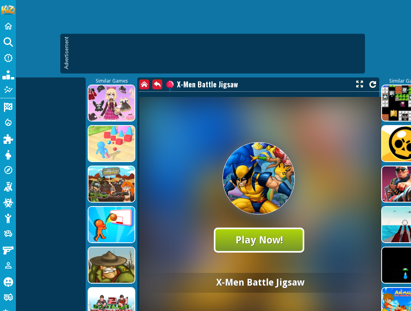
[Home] (8, 26)
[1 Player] (8, 265)
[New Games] (8, 58)
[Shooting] (8, 186)
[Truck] (8, 297)
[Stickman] (8, 218)
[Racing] (8, 106)
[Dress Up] (8, 154)
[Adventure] (8, 170)
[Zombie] (8, 202)
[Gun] (8, 249)
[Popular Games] (8, 74)
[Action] (8, 122)
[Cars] (8, 233)
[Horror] (8, 281)
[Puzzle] (8, 138)
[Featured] (8, 90)
